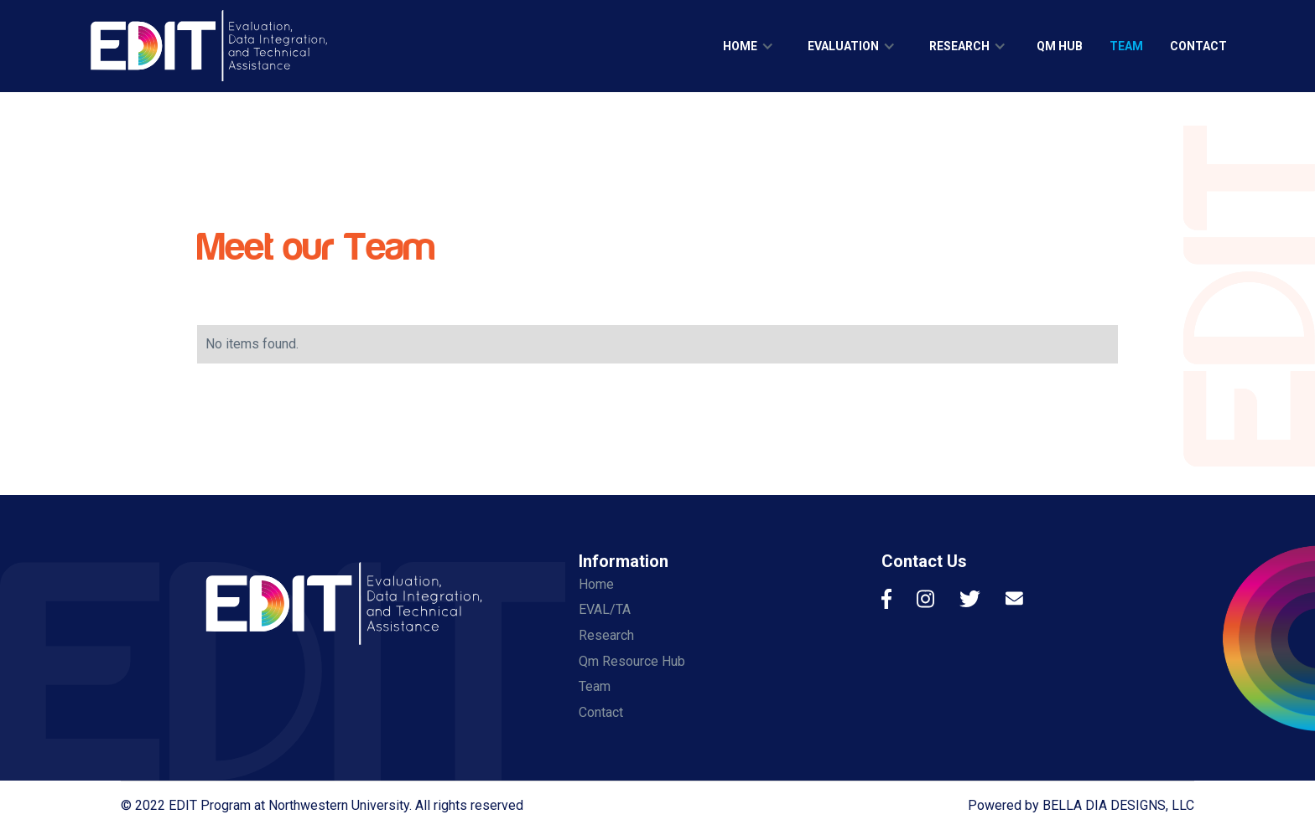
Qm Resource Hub (632, 661)
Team (595, 686)
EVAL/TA (605, 609)
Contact (601, 712)
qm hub (1060, 46)
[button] (748, 46)
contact (1198, 46)
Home (596, 584)
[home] (209, 45)
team (1126, 46)
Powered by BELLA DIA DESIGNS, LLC (1081, 805)
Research (606, 635)
